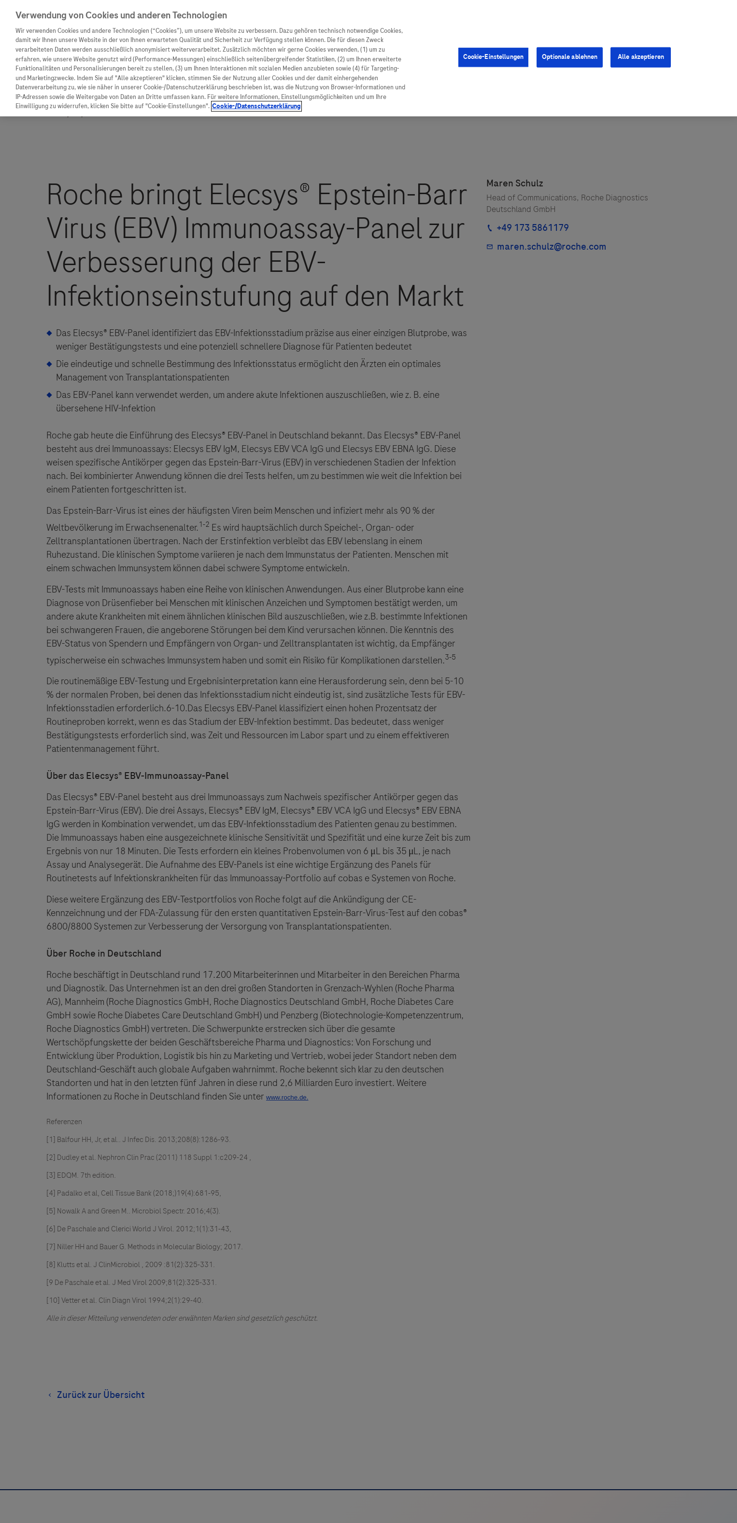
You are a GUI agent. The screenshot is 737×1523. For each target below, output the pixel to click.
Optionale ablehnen (569, 57)
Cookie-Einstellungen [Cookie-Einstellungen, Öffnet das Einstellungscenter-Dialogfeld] (493, 57)
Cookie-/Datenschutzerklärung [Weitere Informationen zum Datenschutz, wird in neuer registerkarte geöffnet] (256, 106)
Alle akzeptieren (641, 57)
